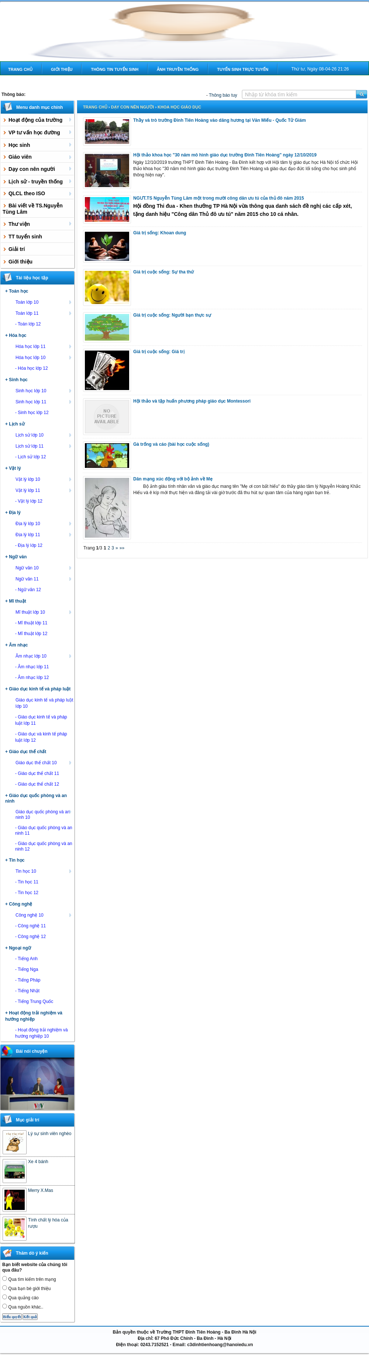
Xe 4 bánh (38, 1161)
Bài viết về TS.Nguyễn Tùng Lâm (33, 209)
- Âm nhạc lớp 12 (32, 677)
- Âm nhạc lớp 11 (32, 666)
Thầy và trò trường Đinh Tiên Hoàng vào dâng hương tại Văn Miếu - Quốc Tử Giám (219, 120)
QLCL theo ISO (38, 193)
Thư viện (38, 223)
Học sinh (38, 144)
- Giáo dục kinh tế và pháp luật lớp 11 (41, 720)
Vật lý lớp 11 (44, 490)
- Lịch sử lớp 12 (30, 456)
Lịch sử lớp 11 (44, 446)
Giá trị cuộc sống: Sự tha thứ (163, 272)
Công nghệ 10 (44, 915)
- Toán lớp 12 (28, 324)
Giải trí (14, 249)
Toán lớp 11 (44, 313)
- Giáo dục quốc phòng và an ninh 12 (43, 846)
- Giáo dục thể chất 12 (37, 784)
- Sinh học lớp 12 (32, 412)
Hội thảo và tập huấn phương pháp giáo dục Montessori (192, 401)
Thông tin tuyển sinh (114, 69)
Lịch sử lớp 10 (44, 435)
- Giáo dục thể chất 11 (37, 773)
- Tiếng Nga (26, 969)
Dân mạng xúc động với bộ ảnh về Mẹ (173, 479)
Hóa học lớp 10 (44, 357)
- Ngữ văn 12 (28, 589)
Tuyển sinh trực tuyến (242, 69)
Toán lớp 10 (44, 302)
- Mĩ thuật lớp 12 (31, 633)
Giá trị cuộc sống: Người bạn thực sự (172, 315)
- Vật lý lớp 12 (28, 501)
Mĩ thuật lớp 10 (44, 612)
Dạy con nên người (38, 168)
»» (122, 548)
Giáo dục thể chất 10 (44, 762)
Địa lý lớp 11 (44, 534)
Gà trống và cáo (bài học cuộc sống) (171, 444)
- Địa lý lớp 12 (28, 545)
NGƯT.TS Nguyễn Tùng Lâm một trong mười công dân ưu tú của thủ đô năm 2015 (218, 198)
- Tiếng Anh (26, 958)
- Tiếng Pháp (27, 980)
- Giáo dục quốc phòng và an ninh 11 (43, 830)
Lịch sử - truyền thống (38, 181)
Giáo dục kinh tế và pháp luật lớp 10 (44, 703)
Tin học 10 (44, 871)
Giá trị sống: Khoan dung (159, 232)
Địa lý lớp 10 (44, 523)
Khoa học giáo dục (179, 107)
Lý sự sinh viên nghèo (49, 1133)
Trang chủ (20, 69)
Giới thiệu (61, 69)
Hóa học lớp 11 (44, 346)
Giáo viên (38, 157)
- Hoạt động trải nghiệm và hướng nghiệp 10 (41, 1033)
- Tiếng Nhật (27, 990)
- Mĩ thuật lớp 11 (31, 622)
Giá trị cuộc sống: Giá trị (158, 351)
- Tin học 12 (26, 892)
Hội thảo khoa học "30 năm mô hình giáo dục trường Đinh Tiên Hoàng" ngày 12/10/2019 (225, 155)
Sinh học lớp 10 (44, 390)
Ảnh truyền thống (178, 69)
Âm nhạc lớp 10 (44, 656)
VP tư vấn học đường (38, 132)
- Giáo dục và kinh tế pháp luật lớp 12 (41, 737)
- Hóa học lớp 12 (31, 368)
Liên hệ (16, 83)
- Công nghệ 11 (30, 925)
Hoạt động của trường (38, 119)
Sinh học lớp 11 (44, 401)
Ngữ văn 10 (44, 567)
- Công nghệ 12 (30, 936)
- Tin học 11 (26, 882)
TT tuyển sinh (22, 236)
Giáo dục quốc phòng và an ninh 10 (44, 814)
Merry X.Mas (40, 1190)
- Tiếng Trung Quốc (34, 1001)
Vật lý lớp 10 (44, 479)
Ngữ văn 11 (44, 579)
